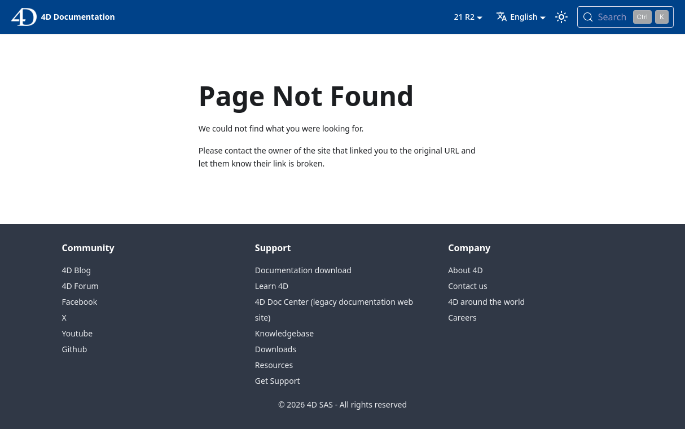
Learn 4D (271, 286)
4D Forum (80, 286)
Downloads (275, 349)
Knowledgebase (284, 333)
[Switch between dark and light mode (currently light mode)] (561, 17)
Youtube (77, 333)
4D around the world (486, 301)
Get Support (277, 380)
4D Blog (76, 270)
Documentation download (303, 270)
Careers (462, 317)
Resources (274, 365)
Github (74, 349)
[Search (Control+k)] (625, 17)
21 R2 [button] (464, 16)
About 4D (465, 270)
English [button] (516, 16)
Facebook (80, 301)
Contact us (468, 286)
